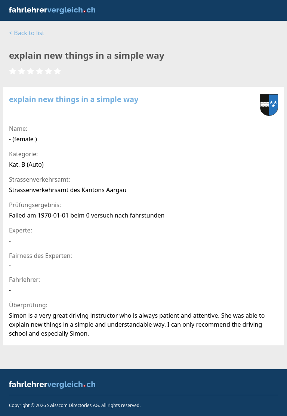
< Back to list (26, 33)
